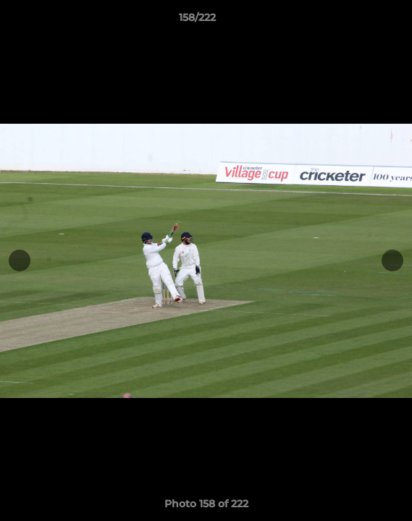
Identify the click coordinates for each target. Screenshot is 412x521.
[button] (360, 20)
